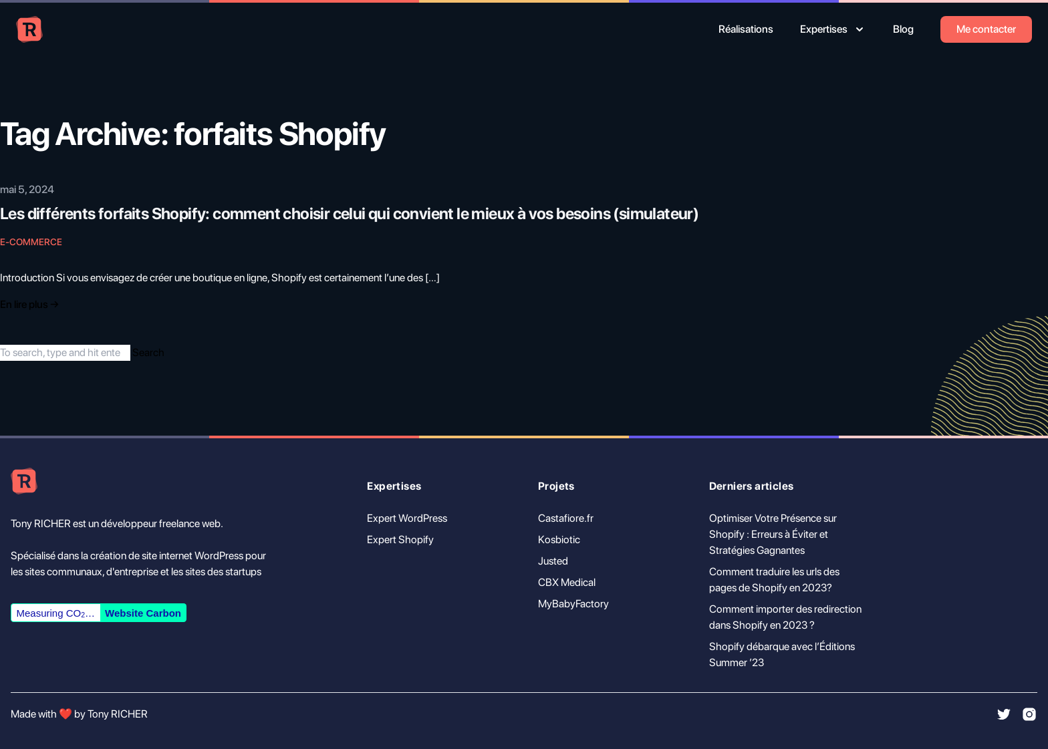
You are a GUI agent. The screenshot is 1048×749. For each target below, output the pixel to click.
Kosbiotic (559, 539)
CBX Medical (567, 582)
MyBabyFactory (573, 603)
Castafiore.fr (566, 518)
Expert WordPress (407, 518)
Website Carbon (143, 613)
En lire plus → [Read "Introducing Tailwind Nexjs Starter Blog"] (29, 304)
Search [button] (148, 352)
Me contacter (986, 29)
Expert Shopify (400, 539)
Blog (903, 29)
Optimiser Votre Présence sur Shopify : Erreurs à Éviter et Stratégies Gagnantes (773, 534)
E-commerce (31, 242)
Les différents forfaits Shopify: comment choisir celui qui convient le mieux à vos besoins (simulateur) (349, 213)
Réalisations (745, 29)
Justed (553, 561)
